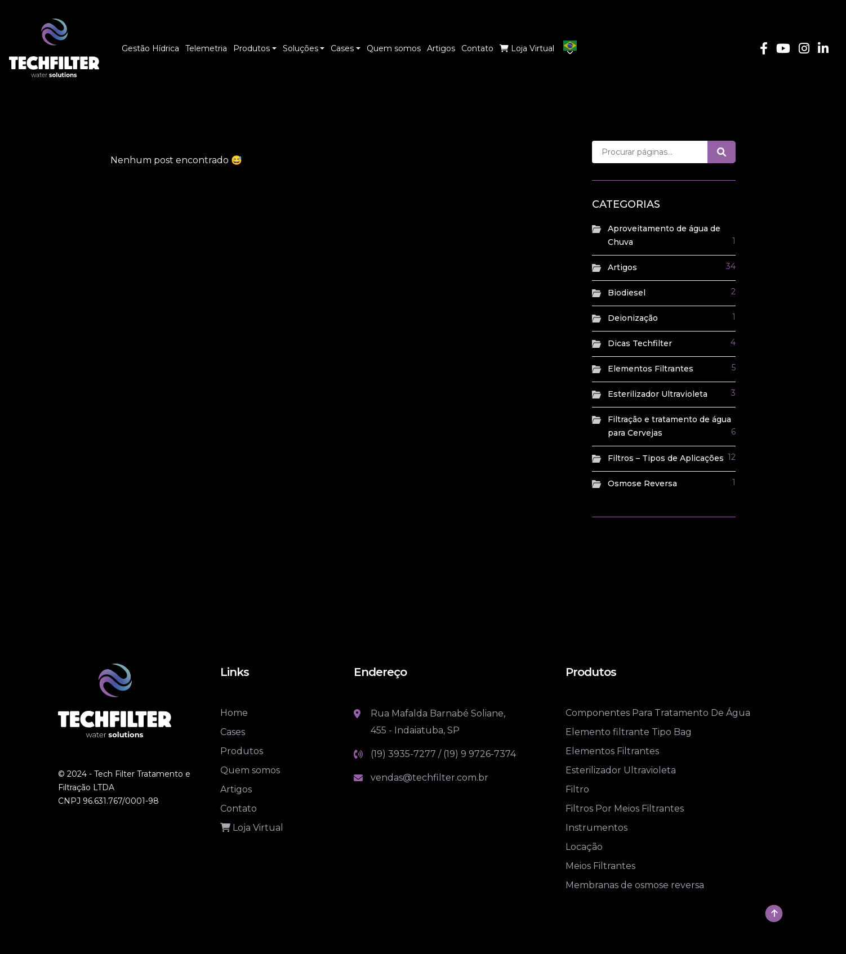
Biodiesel (626, 293)
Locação (584, 846)
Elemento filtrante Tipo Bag (629, 732)
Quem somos (250, 770)
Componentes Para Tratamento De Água (658, 712)
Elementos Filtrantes (650, 369)
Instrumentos (596, 827)
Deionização (633, 318)
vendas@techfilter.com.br (429, 777)
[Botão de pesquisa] (721, 152)
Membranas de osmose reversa (635, 885)
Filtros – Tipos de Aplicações (666, 458)
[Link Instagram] (804, 49)
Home (234, 712)
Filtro (577, 789)
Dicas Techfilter (640, 343)
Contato (238, 808)
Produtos (241, 751)
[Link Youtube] (783, 49)
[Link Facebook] (764, 49)
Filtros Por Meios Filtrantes (625, 808)
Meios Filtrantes (600, 866)
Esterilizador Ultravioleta (657, 394)
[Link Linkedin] (823, 49)
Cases (232, 732)
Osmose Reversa (642, 483)
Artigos (622, 267)
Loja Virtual (251, 827)
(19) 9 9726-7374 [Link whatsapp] (479, 754)
